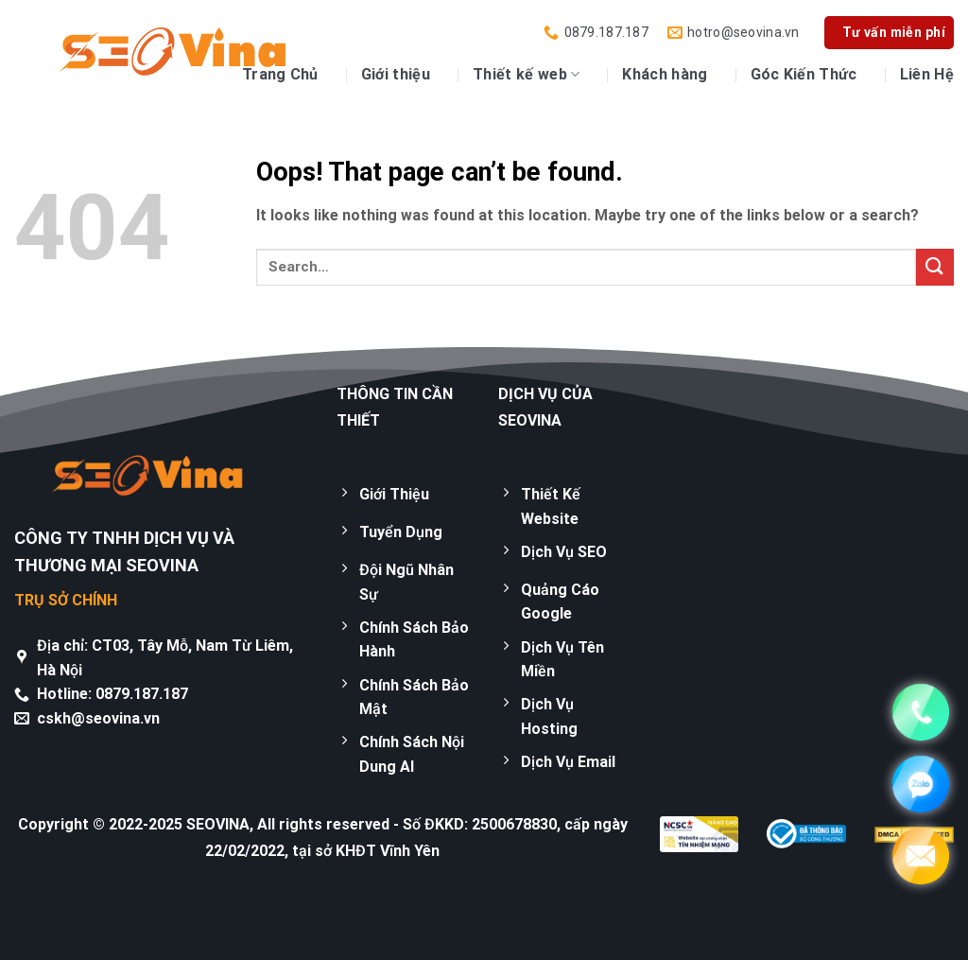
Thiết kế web (526, 74)
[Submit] (935, 267)
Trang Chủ (280, 74)
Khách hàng (664, 74)
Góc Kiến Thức (804, 74)
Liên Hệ (927, 74)
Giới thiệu (395, 74)
